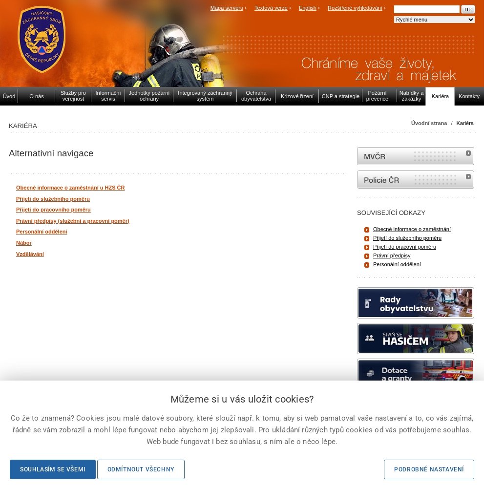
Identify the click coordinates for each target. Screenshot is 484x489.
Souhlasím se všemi (52, 469)
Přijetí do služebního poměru (407, 238)
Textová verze (271, 8)
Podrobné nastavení (429, 469)
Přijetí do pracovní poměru (404, 247)
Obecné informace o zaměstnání (412, 229)
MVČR (415, 156)
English (307, 8)
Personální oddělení (397, 264)
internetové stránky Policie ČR (415, 179)
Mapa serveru (226, 8)
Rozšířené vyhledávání (355, 8)
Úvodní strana (429, 123)
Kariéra (465, 123)
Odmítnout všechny (140, 469)
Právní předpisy (391, 255)
